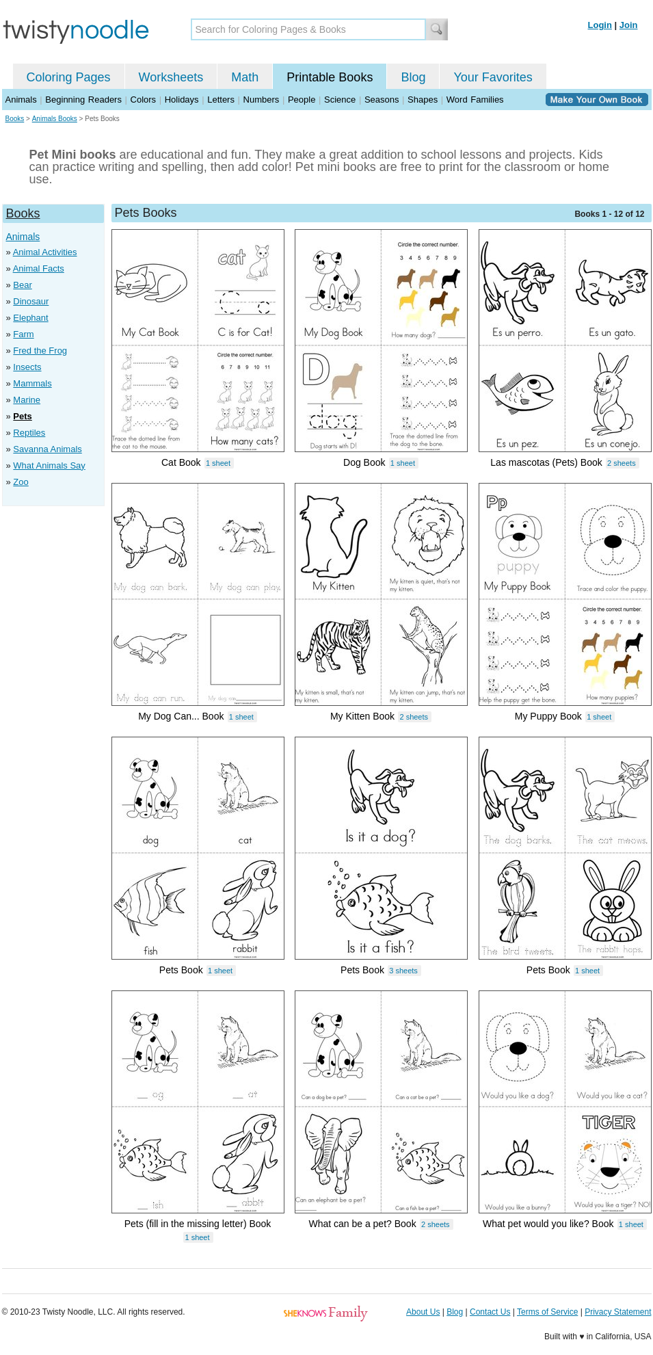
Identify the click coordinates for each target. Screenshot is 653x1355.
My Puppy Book (548, 716)
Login (600, 25)
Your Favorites (492, 77)
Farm (23, 334)
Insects (27, 367)
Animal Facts (38, 268)
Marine (26, 400)
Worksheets (171, 77)
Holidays (182, 99)
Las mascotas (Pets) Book (546, 462)
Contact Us (490, 1312)
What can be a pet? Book (362, 1223)
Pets (22, 416)
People (301, 99)
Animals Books (54, 118)
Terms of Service (547, 1312)
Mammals (32, 383)
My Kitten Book (362, 716)
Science (340, 99)
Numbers (261, 99)
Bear (22, 285)
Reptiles (29, 432)
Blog (413, 77)
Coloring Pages (69, 77)
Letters (221, 99)
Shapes (423, 99)
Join (628, 25)
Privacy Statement (618, 1312)
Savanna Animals (47, 449)
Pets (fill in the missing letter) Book (197, 1223)
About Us (423, 1312)
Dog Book (364, 462)
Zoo (20, 482)
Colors (144, 99)
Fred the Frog (40, 350)
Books (15, 118)
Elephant (30, 318)
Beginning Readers (83, 99)
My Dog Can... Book (181, 716)
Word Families (475, 99)
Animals (21, 99)
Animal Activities (45, 252)
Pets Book (181, 969)
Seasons (381, 99)
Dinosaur (31, 301)
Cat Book (181, 462)
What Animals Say (49, 465)
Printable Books (329, 77)
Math (244, 77)
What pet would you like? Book (548, 1223)
